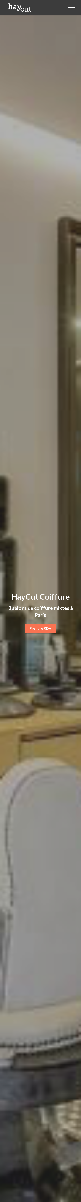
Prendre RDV (40, 628)
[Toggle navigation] (71, 7)
